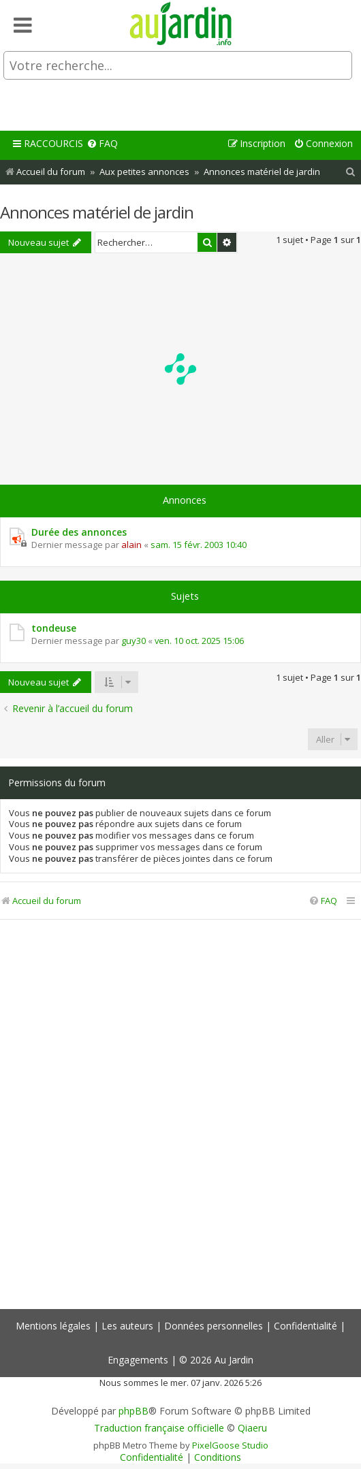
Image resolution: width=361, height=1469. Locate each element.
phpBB (133, 1411)
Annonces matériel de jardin (96, 212)
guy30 (133, 640)
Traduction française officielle (159, 1428)
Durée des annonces (79, 532)
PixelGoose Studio (230, 1445)
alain (131, 544)
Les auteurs (127, 1325)
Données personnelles (213, 1325)
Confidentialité (305, 1325)
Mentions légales (53, 1325)
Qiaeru (252, 1428)
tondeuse (53, 628)
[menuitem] (102, 144)
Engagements (138, 1359)
